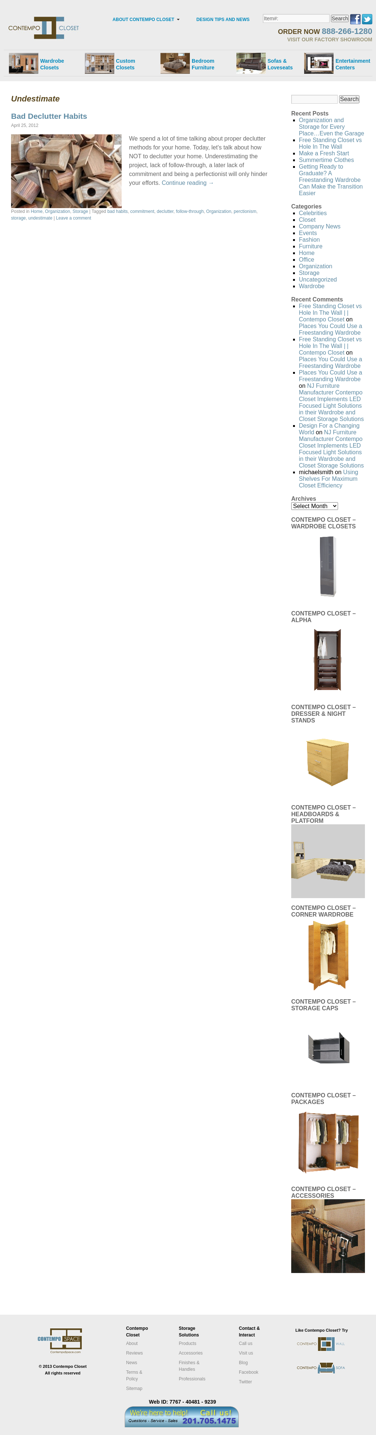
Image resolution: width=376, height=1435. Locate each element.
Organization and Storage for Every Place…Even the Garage (331, 127)
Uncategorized (318, 279)
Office (306, 259)
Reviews (134, 1353)
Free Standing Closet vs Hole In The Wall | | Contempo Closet (330, 312)
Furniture (311, 246)
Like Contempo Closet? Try (321, 1330)
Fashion (309, 240)
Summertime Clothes (326, 160)
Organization (57, 211)
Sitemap (134, 1388)
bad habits (117, 211)
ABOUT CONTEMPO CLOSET (143, 19)
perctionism (245, 211)
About (131, 1343)
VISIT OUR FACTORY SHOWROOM (329, 39)
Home (36, 211)
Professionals (192, 1378)
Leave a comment (73, 218)
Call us (246, 1343)
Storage (80, 211)
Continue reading (188, 183)
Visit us (246, 1353)
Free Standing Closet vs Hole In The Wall (330, 143)
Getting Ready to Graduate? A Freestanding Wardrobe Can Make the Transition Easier (331, 179)
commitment (142, 211)
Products (187, 1343)
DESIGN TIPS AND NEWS (223, 19)
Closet (307, 220)
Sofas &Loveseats (280, 64)
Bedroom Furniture (203, 64)
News (131, 1362)
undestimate (40, 218)
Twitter (245, 1381)
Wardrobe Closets (52, 64)
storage (18, 218)
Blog (243, 1362)
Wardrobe (312, 286)
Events (308, 233)
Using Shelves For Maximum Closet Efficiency (328, 479)
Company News (320, 226)
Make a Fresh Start (324, 153)
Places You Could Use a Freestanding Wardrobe (330, 329)
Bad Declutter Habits (49, 116)
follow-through (189, 211)
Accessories (191, 1353)
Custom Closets (125, 64)
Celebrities (313, 213)
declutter (165, 211)
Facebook (248, 1372)
